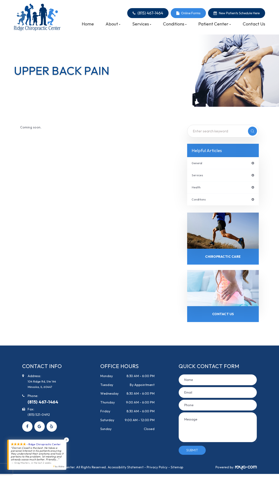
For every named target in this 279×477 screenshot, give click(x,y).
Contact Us (254, 24)
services (198, 175)
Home (88, 24)
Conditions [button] (175, 24)
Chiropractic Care (223, 258)
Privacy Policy (157, 470)
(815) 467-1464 (150, 13)
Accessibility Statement (126, 470)
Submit (192, 453)
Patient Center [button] (214, 24)
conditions (200, 200)
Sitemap (177, 470)
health (197, 188)
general (198, 163)
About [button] (113, 24)
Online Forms (190, 13)
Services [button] (141, 24)
